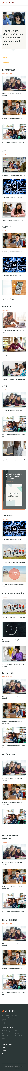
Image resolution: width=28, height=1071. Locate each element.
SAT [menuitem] (16, 1031)
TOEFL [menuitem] (3, 1038)
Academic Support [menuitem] (7, 1031)
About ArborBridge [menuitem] (7, 1044)
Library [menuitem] (4, 1047)
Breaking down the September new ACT (12, 220)
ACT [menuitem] (3, 1033)
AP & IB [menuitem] (17, 1033)
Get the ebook (9, 481)
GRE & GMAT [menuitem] (18, 1036)
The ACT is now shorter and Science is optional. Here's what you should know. (13, 37)
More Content (5, 73)
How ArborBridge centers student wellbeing (13, 562)
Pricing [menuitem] (4, 1050)
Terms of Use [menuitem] (10, 1068)
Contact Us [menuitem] (5, 1054)
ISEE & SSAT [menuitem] (5, 1036)
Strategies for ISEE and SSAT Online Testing (13, 379)
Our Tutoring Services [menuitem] (7, 1027)
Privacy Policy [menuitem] (17, 1068)
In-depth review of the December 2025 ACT (13, 175)
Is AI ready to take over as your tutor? (12, 197)
